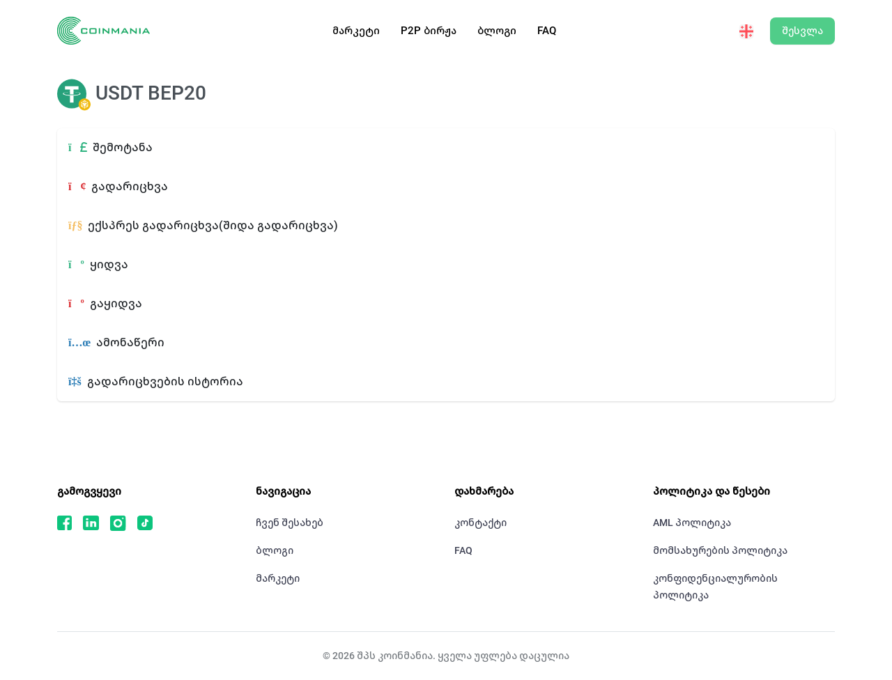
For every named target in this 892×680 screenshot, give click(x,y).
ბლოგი (496, 30)
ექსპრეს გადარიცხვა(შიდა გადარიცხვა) (203, 225)
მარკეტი (356, 30)
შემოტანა (110, 147)
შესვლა (802, 30)
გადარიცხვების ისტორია (155, 381)
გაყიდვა (105, 303)
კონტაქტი (480, 522)
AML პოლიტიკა (692, 522)
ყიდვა (98, 264)
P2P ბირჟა (428, 30)
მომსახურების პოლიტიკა (720, 550)
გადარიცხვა (118, 186)
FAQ (546, 30)
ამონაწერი (116, 342)
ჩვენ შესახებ (289, 522)
